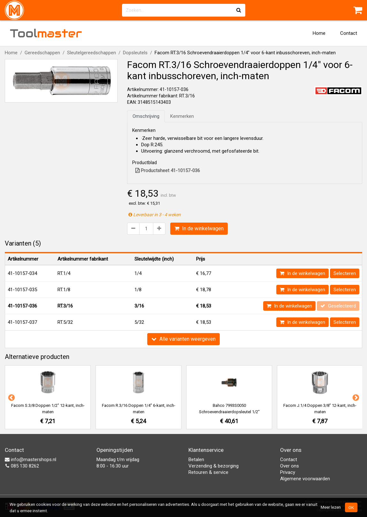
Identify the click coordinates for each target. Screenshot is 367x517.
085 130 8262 (22, 466)
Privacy (287, 472)
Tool (46, 33)
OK (351, 507)
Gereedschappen (42, 53)
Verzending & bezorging (213, 466)
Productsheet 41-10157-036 (167, 170)
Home (319, 33)
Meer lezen (331, 507)
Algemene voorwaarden (305, 479)
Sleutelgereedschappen (91, 53)
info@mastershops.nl (30, 459)
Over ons (289, 466)
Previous (11, 397)
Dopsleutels (135, 53)
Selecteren (344, 273)
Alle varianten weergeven (183, 339)
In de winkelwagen (199, 228)
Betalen (196, 459)
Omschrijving (146, 116)
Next (355, 397)
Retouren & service (208, 472)
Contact (348, 33)
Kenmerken (182, 116)
